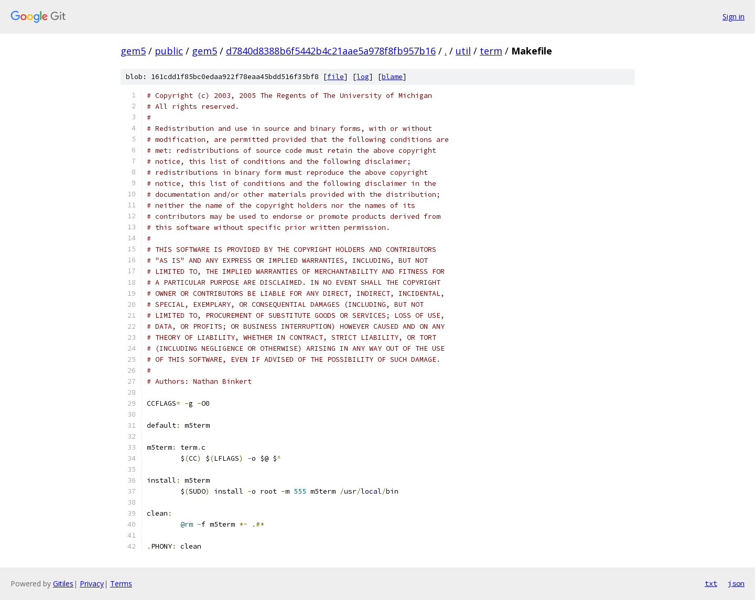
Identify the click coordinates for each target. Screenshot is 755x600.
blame (392, 76)
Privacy (92, 583)
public (169, 51)
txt (711, 583)
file (335, 76)
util (463, 51)
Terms (121, 583)
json (736, 583)
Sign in (733, 16)
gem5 (133, 51)
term (491, 51)
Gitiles (63, 583)
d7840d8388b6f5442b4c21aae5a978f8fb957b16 (331, 51)
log (363, 76)
